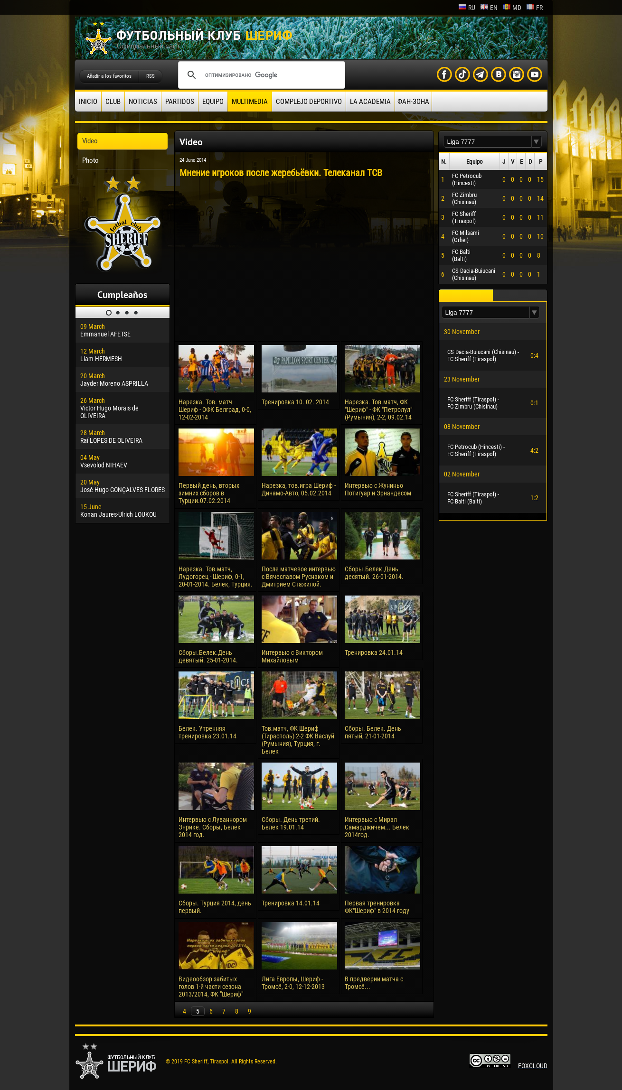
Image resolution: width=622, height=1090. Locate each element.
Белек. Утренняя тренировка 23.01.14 (207, 732)
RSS (150, 76)
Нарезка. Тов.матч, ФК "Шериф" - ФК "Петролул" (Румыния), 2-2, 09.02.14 (378, 409)
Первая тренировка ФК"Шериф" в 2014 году (377, 906)
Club (113, 101)
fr (534, 7)
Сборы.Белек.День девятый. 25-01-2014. (208, 656)
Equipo (213, 101)
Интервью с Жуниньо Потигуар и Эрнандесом (378, 489)
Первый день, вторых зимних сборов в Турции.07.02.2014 (209, 493)
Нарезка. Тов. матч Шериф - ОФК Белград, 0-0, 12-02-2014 (215, 409)
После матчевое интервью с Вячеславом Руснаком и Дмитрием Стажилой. (299, 576)
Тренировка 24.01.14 (374, 652)
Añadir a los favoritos (109, 76)
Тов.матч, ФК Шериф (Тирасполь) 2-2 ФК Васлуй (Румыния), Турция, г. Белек (298, 740)
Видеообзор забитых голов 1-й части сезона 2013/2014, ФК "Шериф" (211, 986)
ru (466, 7)
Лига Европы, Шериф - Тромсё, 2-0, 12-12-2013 (293, 982)
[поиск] (260, 75)
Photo (90, 160)
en (489, 7)
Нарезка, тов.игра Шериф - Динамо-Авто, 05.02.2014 (299, 489)
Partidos (179, 101)
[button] (536, 142)
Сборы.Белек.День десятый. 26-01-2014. (374, 572)
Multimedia (250, 101)
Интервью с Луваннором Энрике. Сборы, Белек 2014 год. (213, 827)
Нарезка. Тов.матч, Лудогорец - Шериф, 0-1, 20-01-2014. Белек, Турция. (216, 576)
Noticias (143, 101)
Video (90, 141)
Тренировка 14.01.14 (291, 903)
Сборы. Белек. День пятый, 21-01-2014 (373, 732)
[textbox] (487, 142)
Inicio (88, 101)
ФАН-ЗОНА (413, 101)
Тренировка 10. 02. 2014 (295, 402)
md (511, 7)
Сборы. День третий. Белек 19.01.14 (291, 823)
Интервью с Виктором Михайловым (292, 656)
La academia (370, 101)
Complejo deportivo (309, 101)
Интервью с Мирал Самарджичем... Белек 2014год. (377, 827)
